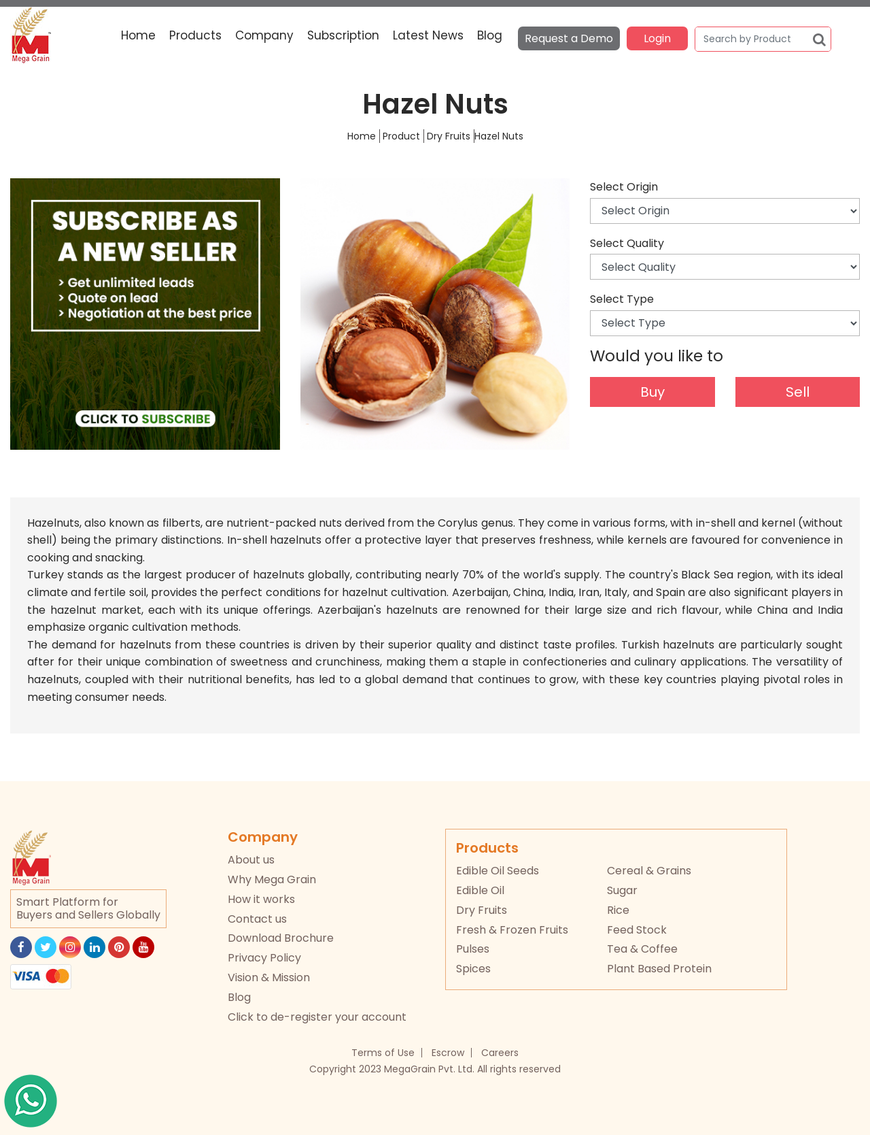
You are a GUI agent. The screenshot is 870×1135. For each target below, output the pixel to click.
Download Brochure (281, 938)
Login (657, 38)
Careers (500, 1052)
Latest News (428, 35)
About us (251, 860)
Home (138, 35)
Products (195, 35)
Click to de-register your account (317, 1017)
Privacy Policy (264, 958)
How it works (261, 899)
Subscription (343, 35)
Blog (489, 35)
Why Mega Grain (272, 879)
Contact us (257, 919)
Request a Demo (569, 38)
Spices (473, 968)
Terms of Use (383, 1052)
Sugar (622, 890)
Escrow (448, 1052)
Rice (618, 910)
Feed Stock (637, 930)
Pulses (472, 949)
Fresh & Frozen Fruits (512, 930)
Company (264, 35)
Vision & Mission (269, 977)
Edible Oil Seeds (497, 870)
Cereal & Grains (649, 870)
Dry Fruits (448, 136)
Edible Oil (480, 890)
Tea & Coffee (642, 949)
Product (401, 136)
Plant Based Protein (659, 968)
